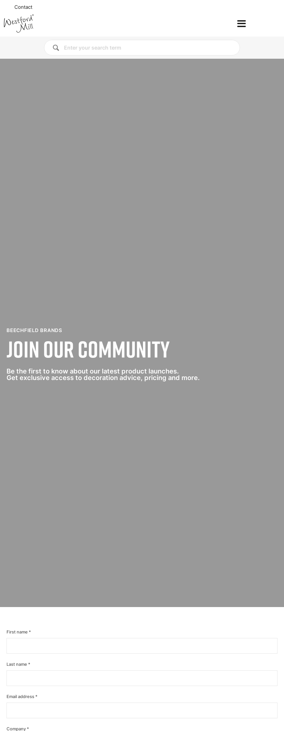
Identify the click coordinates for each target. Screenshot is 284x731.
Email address (20, 696)
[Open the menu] (241, 24)
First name (17, 631)
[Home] (40, 23)
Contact (23, 7)
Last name (17, 664)
